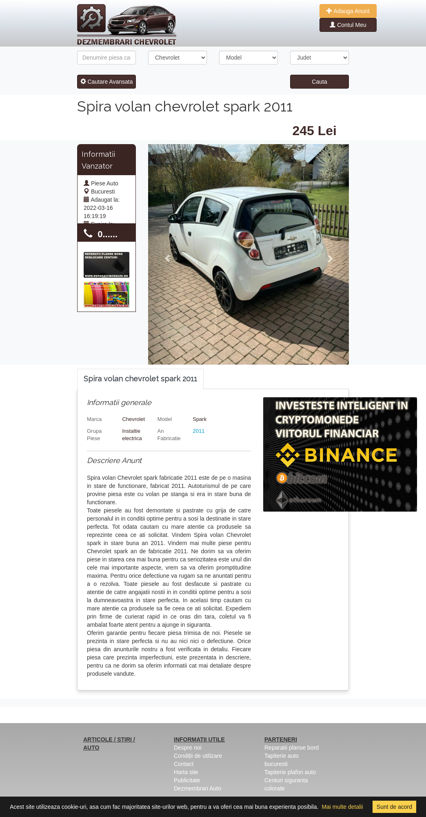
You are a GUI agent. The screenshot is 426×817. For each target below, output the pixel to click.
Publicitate (187, 780)
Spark (199, 419)
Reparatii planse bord (291, 747)
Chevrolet (133, 419)
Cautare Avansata (106, 81)
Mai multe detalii (342, 807)
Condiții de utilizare (198, 755)
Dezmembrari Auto (197, 788)
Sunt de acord (394, 807)
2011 (199, 431)
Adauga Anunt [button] (347, 11)
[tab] (140, 379)
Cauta (319, 81)
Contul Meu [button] (348, 25)
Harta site (186, 772)
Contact (183, 764)
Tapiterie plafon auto (290, 772)
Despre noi (188, 747)
